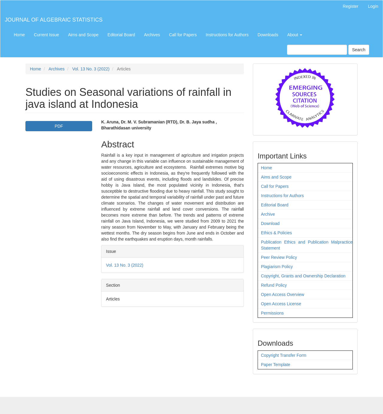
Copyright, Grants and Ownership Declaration (303, 276)
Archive (268, 214)
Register (350, 6)
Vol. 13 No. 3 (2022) (91, 69)
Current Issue (46, 34)
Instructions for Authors (227, 34)
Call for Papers (183, 34)
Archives (152, 34)
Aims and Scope (83, 34)
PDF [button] (59, 126)
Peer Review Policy (279, 257)
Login (373, 6)
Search (358, 49)
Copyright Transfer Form (283, 355)
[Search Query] (317, 50)
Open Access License (281, 303)
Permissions (272, 313)
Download (270, 223)
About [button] (294, 34)
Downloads (268, 34)
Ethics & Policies (276, 232)
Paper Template (275, 364)
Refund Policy (274, 285)
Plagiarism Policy (277, 266)
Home (19, 34)
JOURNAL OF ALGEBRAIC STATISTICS (54, 20)
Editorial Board (121, 34)
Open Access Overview (282, 294)
